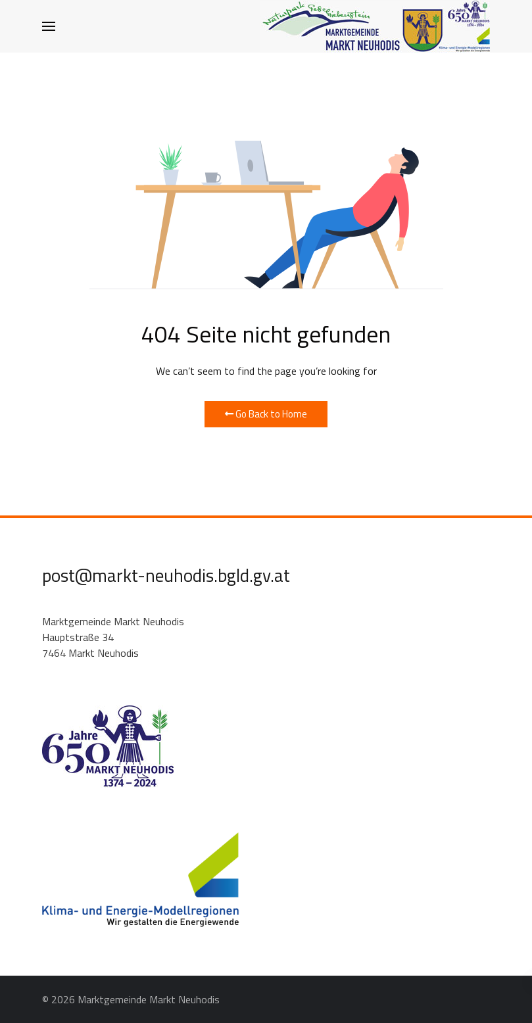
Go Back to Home (266, 413)
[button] (48, 26)
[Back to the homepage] (375, 26)
